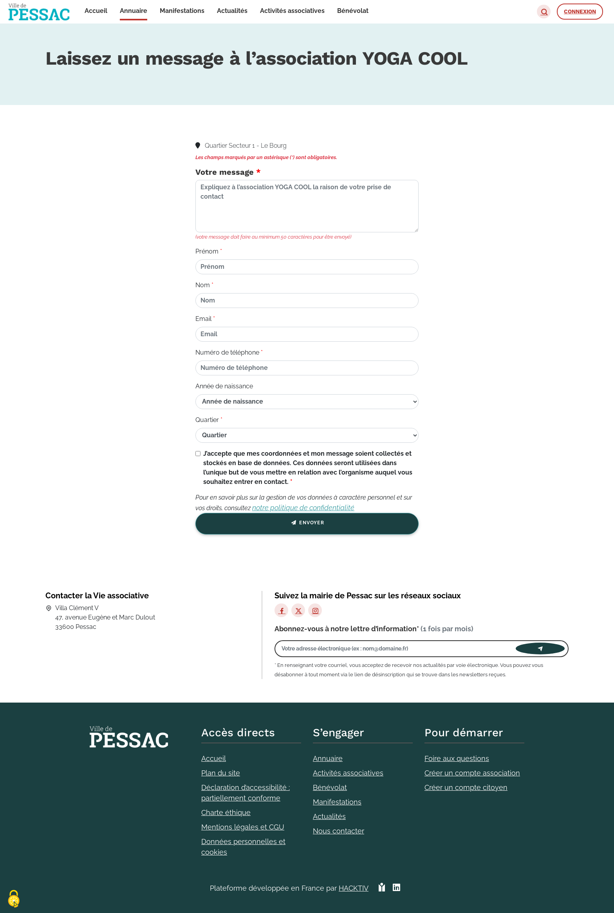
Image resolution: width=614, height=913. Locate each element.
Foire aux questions (456, 758)
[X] (298, 610)
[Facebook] (281, 610)
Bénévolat (330, 787)
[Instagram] (315, 610)
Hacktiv (353, 888)
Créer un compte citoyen (465, 787)
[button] (544, 11)
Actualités (329, 816)
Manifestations (337, 802)
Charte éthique (226, 812)
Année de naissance (224, 386)
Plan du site (220, 773)
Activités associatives (348, 773)
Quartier (207, 420)
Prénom (207, 251)
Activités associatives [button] (292, 10)
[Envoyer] (540, 648)
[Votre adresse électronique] (397, 649)
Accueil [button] (96, 10)
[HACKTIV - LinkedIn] (396, 888)
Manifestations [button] (182, 10)
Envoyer (307, 524)
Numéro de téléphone (227, 352)
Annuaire (328, 758)
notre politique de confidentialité (303, 508)
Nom (202, 285)
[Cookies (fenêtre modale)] (13, 899)
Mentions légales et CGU (242, 827)
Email (203, 318)
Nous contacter (338, 831)
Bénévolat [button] (352, 10)
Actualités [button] (232, 10)
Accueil (213, 758)
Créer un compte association (472, 773)
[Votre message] (307, 206)
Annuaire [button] (133, 10)
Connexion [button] (580, 11)
